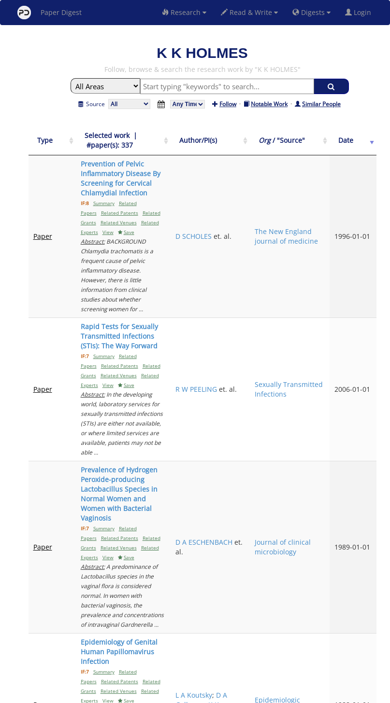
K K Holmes (260, 468)
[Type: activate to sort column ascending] (45, 140)
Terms (199, 694)
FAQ (154, 694)
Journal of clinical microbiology (314, 373)
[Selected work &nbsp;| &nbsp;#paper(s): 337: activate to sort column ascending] (147, 140)
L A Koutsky (257, 453)
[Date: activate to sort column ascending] (360, 140)
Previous (286, 612)
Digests (311, 12)
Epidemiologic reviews (316, 463)
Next (361, 612)
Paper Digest (49, 12)
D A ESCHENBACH (261, 368)
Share (245, 694)
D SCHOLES (257, 192)
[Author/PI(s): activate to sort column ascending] (261, 140)
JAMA (302, 553)
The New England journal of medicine (309, 198)
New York (273, 694)
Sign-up (175, 694)
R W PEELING (259, 278)
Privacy (222, 694)
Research (184, 12)
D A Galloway (261, 458)
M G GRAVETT (261, 548)
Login (360, 12)
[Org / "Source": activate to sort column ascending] (316, 140)
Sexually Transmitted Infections (313, 283)
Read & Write (249, 12)
